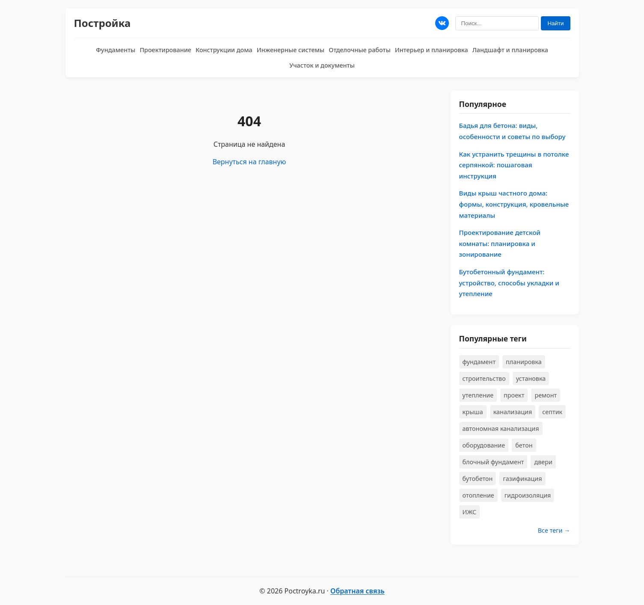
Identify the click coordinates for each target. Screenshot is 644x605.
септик (552, 412)
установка (531, 378)
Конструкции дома (224, 50)
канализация (512, 412)
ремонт (545, 395)
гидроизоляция (528, 495)
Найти (555, 23)
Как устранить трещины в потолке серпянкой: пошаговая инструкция (514, 165)
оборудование (484, 445)
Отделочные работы (360, 50)
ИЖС (470, 512)
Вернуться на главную (249, 161)
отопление (478, 495)
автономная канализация (501, 428)
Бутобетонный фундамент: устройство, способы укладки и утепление (509, 282)
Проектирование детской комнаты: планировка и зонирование (500, 243)
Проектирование (165, 50)
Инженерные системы (290, 50)
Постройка (102, 23)
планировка (524, 362)
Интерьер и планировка (431, 50)
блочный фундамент (493, 462)
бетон (523, 445)
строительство (484, 378)
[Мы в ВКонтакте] (442, 23)
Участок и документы (322, 65)
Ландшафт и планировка (510, 50)
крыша (473, 412)
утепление (478, 395)
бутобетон (478, 479)
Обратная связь (357, 591)
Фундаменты (115, 50)
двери (543, 462)
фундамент (479, 362)
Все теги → (554, 530)
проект (514, 395)
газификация (522, 479)
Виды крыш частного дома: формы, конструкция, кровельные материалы (514, 204)
